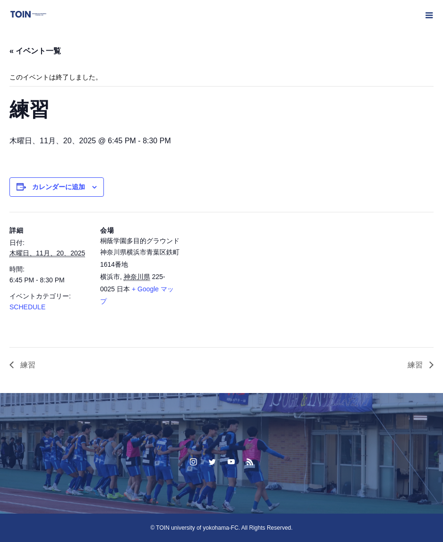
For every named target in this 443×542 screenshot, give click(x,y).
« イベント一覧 (35, 51)
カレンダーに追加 (58, 187)
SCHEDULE (27, 307)
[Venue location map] (240, 277)
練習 (26, 365)
